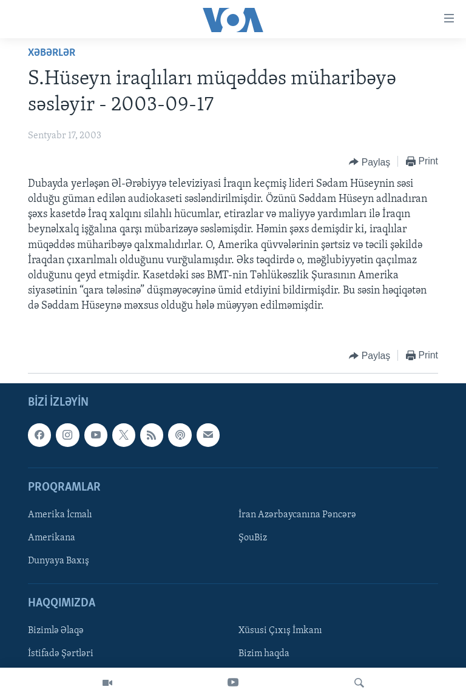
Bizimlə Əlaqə (56, 631)
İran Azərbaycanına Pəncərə (297, 515)
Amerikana (51, 538)
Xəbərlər (51, 53)
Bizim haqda (263, 654)
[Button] (369, 162)
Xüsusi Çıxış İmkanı (280, 631)
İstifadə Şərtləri (60, 654)
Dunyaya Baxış (58, 561)
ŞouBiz (252, 538)
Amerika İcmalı (60, 515)
